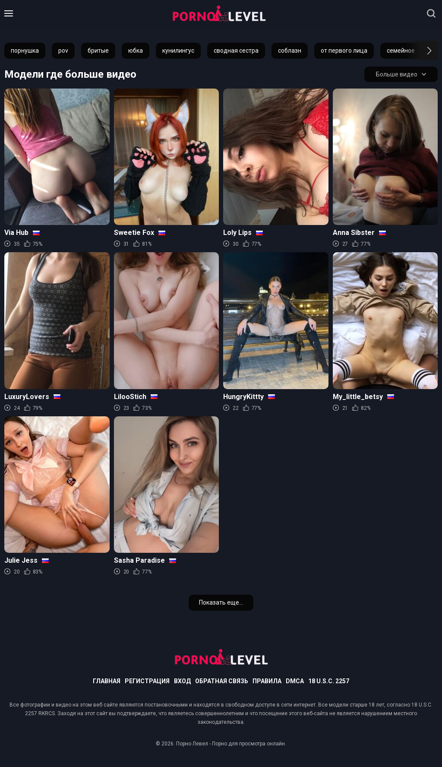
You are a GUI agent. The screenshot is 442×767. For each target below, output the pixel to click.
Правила (267, 681)
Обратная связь (221, 681)
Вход (182, 681)
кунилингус (178, 50)
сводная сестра (236, 50)
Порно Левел (192, 744)
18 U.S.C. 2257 (328, 681)
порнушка (25, 50)
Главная (106, 681)
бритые (98, 50)
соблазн (289, 50)
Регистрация (147, 681)
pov (63, 50)
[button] (421, 50)
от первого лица (344, 50)
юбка (135, 50)
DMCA (295, 681)
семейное (401, 50)
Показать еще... (221, 602)
